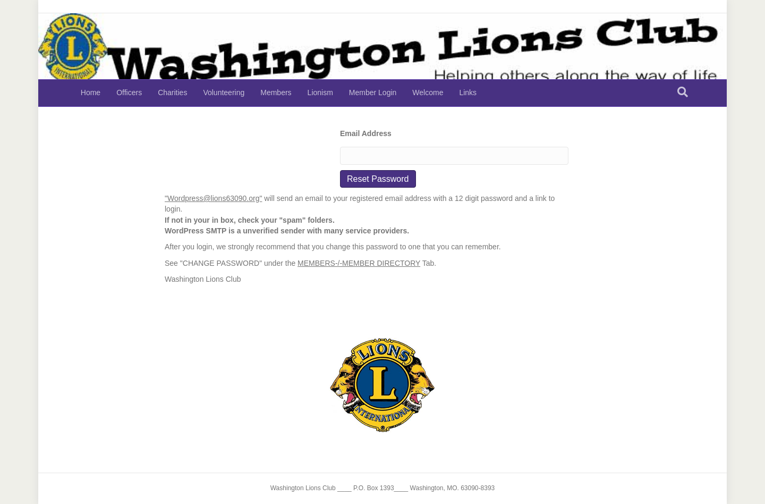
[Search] (682, 92)
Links (468, 92)
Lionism (320, 92)
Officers (129, 92)
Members (275, 92)
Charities (172, 92)
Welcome (427, 92)
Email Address (366, 133)
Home (90, 92)
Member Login (373, 92)
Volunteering (223, 92)
